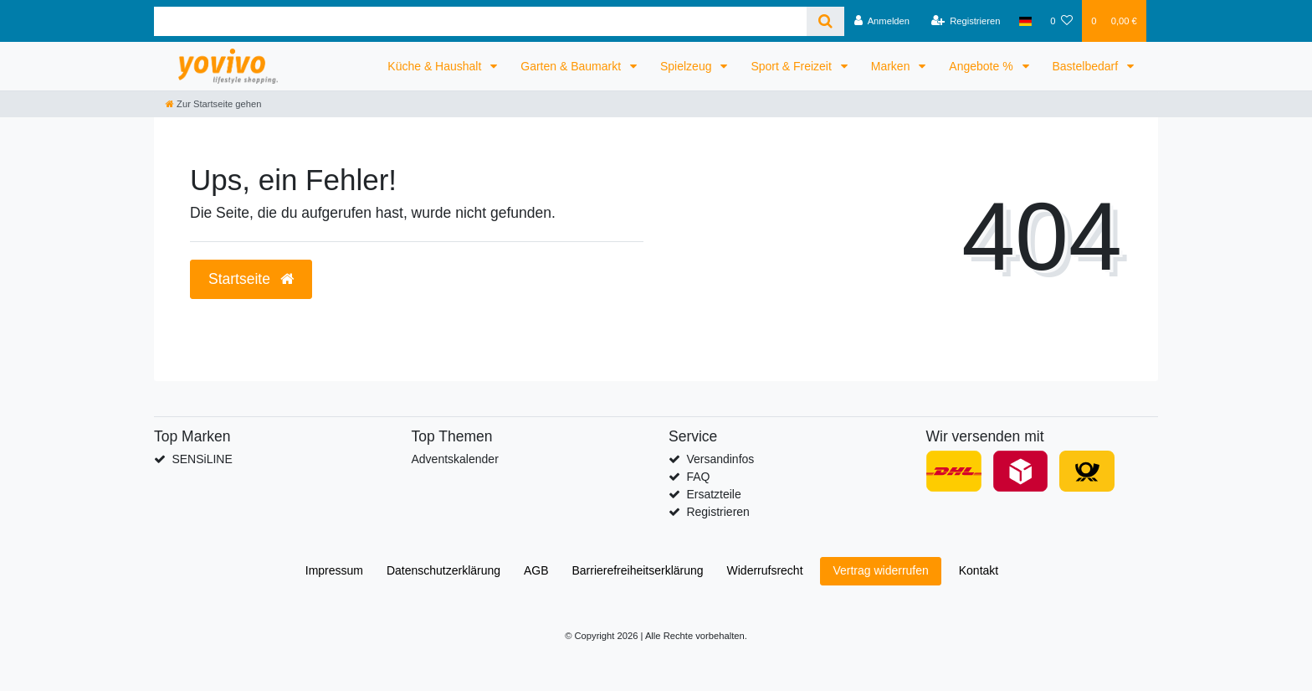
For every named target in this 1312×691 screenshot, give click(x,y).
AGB (536, 570)
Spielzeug (687, 66)
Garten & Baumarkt (572, 66)
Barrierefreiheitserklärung (637, 570)
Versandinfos (720, 459)
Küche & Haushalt (435, 66)
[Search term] (480, 21)
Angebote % (982, 66)
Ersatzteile (713, 494)
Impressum (334, 570)
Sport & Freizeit (792, 66)
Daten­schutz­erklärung (443, 570)
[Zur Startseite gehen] (213, 104)
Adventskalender (455, 459)
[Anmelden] (881, 21)
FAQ (698, 476)
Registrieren (717, 511)
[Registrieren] (965, 21)
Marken (892, 66)
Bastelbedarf (1087, 66)
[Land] (1025, 21)
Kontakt (978, 570)
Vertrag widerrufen (880, 570)
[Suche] (825, 21)
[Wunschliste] (1061, 21)
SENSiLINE (202, 459)
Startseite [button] (251, 279)
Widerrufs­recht (765, 570)
